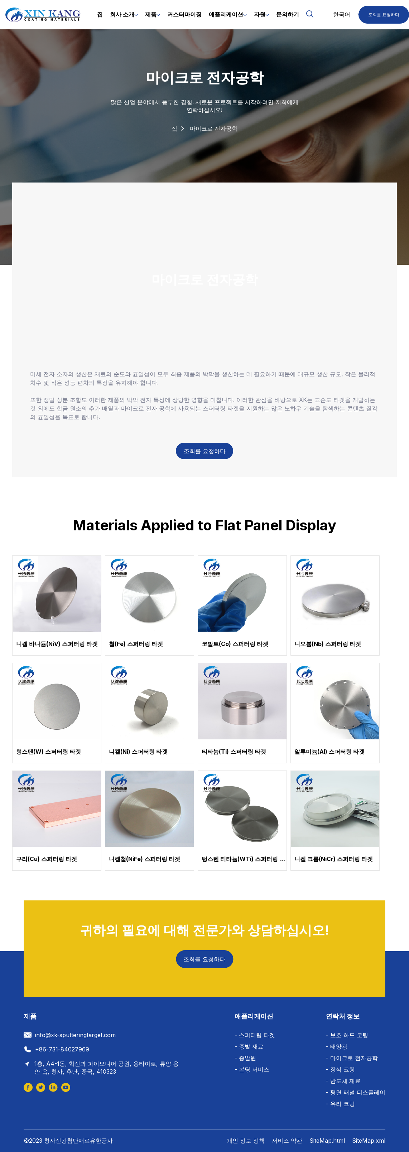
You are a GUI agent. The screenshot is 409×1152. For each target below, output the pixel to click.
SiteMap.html (327, 1140)
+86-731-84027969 (62, 1049)
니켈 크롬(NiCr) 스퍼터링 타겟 (333, 858)
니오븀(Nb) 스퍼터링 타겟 (327, 643)
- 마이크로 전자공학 (352, 1057)
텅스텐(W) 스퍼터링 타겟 (48, 751)
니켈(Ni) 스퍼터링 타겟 (138, 751)
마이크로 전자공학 (213, 128)
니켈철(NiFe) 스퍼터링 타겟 (144, 858)
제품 (151, 14)
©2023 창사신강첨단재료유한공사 (68, 1140)
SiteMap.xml (368, 1140)
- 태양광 (336, 1046)
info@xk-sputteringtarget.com (75, 1035)
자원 (259, 14)
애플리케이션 (226, 14)
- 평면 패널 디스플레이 (355, 1092)
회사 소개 (122, 14)
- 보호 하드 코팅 (347, 1035)
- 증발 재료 (249, 1046)
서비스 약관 (287, 1140)
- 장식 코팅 (340, 1069)
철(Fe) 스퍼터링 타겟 (136, 643)
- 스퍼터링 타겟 (255, 1035)
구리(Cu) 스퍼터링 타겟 (46, 858)
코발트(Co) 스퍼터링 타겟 (235, 643)
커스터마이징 (184, 14)
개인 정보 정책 (246, 1140)
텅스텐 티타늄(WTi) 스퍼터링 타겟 (246, 858)
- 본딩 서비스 (252, 1069)
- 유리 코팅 (340, 1103)
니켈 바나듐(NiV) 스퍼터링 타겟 (57, 643)
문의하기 (287, 14)
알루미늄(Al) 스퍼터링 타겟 (329, 751)
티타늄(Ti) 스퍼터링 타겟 (234, 751)
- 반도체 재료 (343, 1080)
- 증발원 (245, 1057)
